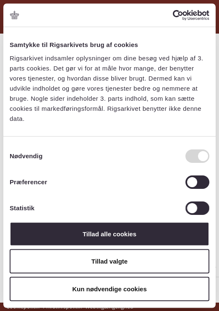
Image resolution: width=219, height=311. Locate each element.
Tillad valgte (109, 261)
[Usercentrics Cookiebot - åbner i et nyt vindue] (172, 15)
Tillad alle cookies (109, 233)
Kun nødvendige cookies (109, 288)
